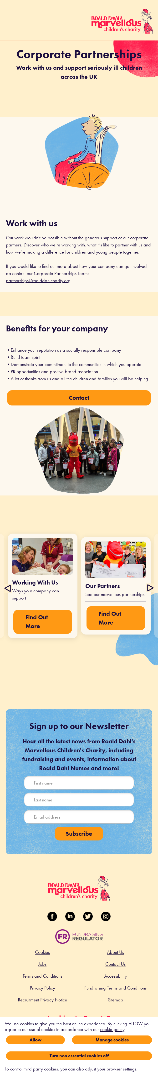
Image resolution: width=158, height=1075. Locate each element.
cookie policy (112, 1029)
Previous (8, 588)
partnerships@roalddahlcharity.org (38, 280)
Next (149, 588)
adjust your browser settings (110, 1069)
